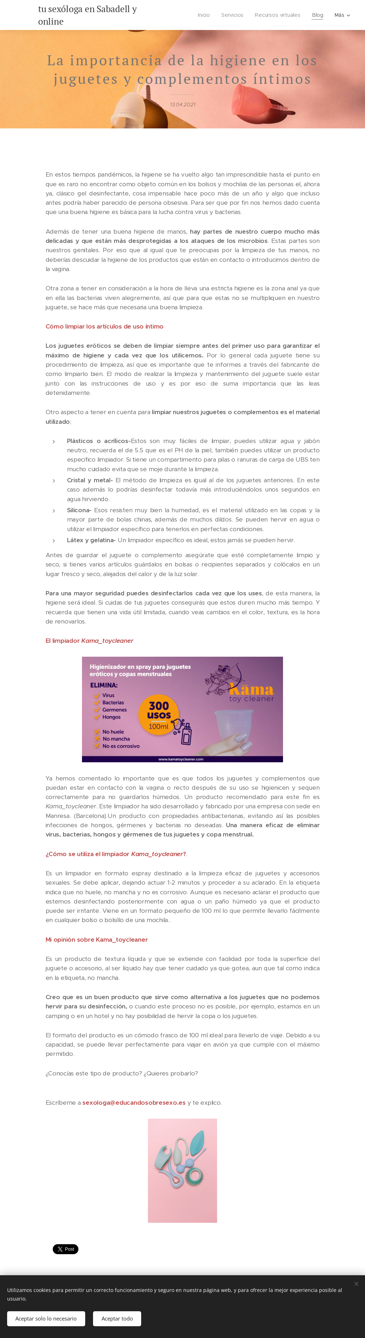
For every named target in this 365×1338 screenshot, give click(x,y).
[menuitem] (205, 15)
